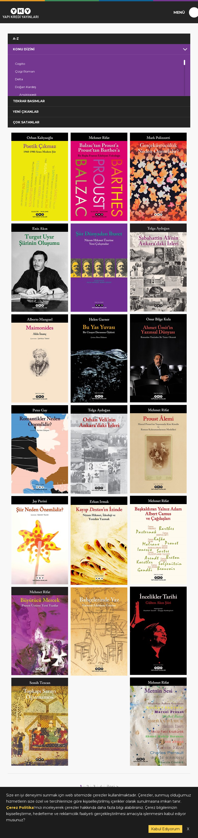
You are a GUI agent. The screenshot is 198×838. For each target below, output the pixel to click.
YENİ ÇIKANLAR (26, 112)
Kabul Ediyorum (165, 829)
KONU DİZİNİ (24, 49)
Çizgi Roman (25, 71)
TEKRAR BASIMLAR (29, 101)
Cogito (20, 64)
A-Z (16, 39)
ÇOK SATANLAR (26, 122)
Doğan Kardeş (25, 87)
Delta (19, 79)
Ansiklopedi (27, 95)
